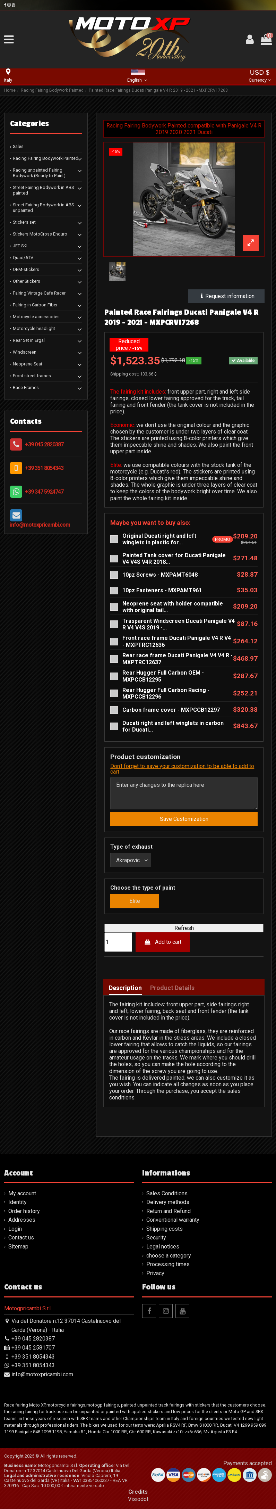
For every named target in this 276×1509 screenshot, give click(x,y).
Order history (24, 1212)
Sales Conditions (167, 1193)
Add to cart (163, 942)
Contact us (21, 1238)
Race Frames (26, 387)
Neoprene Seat (27, 363)
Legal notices (162, 1247)
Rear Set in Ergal (29, 340)
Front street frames (32, 375)
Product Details (172, 988)
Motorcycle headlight (34, 328)
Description (125, 988)
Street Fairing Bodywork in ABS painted (43, 190)
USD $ (259, 76)
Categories (29, 123)
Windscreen (24, 352)
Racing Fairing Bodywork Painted (45, 158)
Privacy (155, 1274)
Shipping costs (164, 1229)
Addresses (21, 1220)
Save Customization (184, 819)
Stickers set (24, 222)
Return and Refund (168, 1212)
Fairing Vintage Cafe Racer (39, 293)
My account (22, 1193)
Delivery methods (167, 1202)
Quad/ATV (23, 257)
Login (15, 1229)
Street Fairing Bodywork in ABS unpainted (43, 207)
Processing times (168, 1265)
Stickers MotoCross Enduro (40, 234)
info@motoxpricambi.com (40, 524)
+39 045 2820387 (44, 444)
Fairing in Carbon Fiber (35, 304)
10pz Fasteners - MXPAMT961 (162, 590)
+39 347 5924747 (44, 491)
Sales (18, 146)
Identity (17, 1202)
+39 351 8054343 (44, 468)
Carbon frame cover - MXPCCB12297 (171, 710)
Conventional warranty (172, 1220)
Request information (226, 296)
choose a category (168, 1256)
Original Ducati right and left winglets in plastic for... (159, 539)
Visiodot (138, 1499)
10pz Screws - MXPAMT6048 (160, 574)
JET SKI (20, 245)
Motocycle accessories (36, 316)
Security (156, 1238)
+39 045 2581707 (33, 1348)
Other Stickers (26, 281)
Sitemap (18, 1247)
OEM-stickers (26, 269)
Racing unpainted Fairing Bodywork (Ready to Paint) (39, 172)
